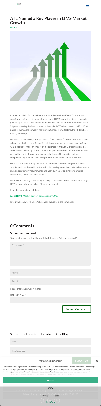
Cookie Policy (50, 402)
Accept (50, 380)
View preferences (50, 395)
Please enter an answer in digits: (25, 288)
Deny (50, 388)
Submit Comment (77, 309)
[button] (96, 360)
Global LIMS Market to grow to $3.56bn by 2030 (34, 195)
